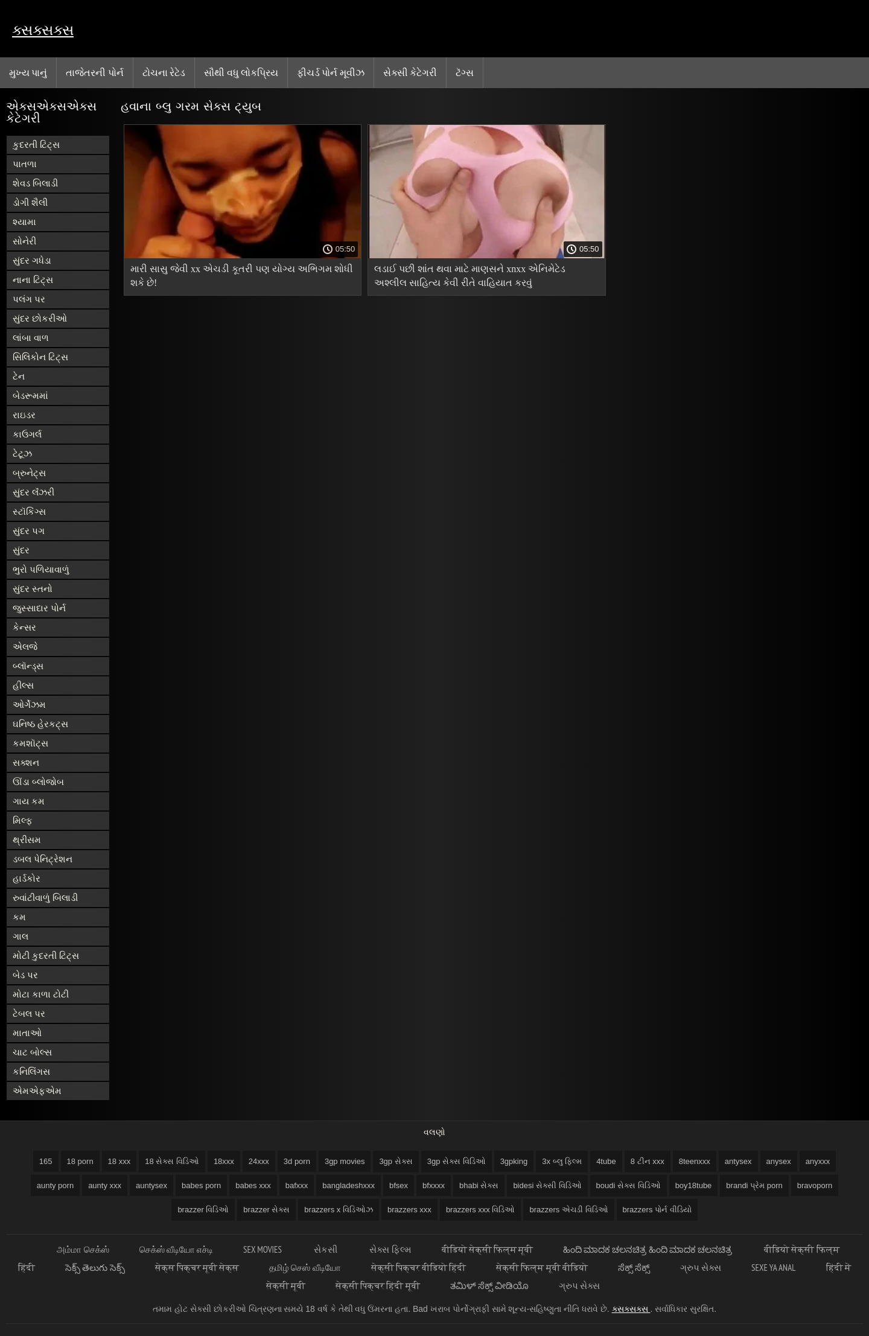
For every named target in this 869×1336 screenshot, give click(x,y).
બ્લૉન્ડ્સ (28, 666)
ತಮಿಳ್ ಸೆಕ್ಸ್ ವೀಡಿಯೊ (489, 1285)
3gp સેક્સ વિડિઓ (456, 1161)
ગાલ (20, 936)
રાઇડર (24, 415)
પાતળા (25, 164)
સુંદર (21, 550)
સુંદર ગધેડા (32, 260)
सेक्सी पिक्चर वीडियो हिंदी (418, 1267)
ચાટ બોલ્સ (32, 1052)
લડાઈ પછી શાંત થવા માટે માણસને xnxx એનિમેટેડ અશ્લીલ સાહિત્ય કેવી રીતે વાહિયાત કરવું (469, 276)
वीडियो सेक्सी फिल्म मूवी (487, 1249)
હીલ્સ (23, 685)
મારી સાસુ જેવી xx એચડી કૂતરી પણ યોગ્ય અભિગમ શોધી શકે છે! (241, 276)
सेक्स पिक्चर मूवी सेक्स (197, 1267)
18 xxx (119, 1161)
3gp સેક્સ (395, 1161)
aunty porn (55, 1185)
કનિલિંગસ (31, 1071)
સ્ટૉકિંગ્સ (29, 511)
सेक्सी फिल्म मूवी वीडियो (542, 1267)
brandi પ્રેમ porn (754, 1185)
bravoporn (815, 1185)
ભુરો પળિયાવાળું (41, 569)
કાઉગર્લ (27, 434)
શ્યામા (24, 222)
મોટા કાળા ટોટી (41, 994)
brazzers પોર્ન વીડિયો (657, 1209)
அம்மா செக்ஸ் (83, 1249)
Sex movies (263, 1249)
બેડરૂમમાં (30, 395)
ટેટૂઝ (22, 453)
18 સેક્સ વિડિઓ (172, 1161)
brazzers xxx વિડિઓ (480, 1209)
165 (46, 1161)
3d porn (297, 1161)
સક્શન (26, 762)
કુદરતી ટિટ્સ (36, 144)
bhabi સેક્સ (478, 1185)
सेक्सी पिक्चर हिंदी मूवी (378, 1285)
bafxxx (296, 1185)
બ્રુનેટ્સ (29, 473)
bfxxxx (433, 1185)
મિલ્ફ (23, 820)
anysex (778, 1161)
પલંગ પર (29, 299)
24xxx (259, 1161)
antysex (738, 1161)
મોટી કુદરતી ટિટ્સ (46, 955)
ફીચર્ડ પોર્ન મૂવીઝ (330, 72)
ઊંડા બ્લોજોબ (38, 782)
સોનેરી (24, 241)
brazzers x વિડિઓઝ (338, 1209)
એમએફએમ (37, 1091)
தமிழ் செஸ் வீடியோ (304, 1267)
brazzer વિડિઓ (203, 1209)
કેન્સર (24, 627)
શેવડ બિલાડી (35, 183)
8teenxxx (694, 1161)
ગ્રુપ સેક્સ (700, 1267)
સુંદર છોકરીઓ (40, 318)
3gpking (514, 1161)
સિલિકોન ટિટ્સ (40, 357)
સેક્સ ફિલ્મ (390, 1249)
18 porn (80, 1161)
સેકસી (326, 1249)
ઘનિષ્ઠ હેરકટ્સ (40, 724)
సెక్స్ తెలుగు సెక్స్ (94, 1267)
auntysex (151, 1185)
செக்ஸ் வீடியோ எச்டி (176, 1249)
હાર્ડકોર (26, 878)
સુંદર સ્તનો (33, 589)
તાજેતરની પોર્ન (94, 72)
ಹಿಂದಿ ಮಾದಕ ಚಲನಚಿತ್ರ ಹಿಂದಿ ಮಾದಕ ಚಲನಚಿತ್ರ (648, 1249)
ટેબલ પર (29, 1013)
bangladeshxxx (348, 1185)
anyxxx (818, 1161)
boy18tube (693, 1185)
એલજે (25, 646)
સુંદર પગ (29, 531)
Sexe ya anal (773, 1267)
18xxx (224, 1161)
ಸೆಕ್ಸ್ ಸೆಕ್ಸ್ (634, 1267)
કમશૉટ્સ (30, 743)
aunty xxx (104, 1185)
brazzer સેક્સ (266, 1209)
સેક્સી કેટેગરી (410, 72)
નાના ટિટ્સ (33, 280)
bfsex (398, 1185)
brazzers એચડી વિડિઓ (568, 1209)
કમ (19, 917)
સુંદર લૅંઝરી (33, 492)
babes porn (201, 1185)
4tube (606, 1161)
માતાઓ (27, 1033)
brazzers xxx (409, 1209)
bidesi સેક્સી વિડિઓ (547, 1185)
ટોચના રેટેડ (163, 72)
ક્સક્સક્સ (43, 30)
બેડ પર (25, 975)
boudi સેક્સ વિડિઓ (628, 1185)
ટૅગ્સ (465, 72)
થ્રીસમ (27, 840)
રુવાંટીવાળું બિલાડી (45, 897)
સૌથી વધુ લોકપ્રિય (241, 72)
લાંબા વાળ (31, 337)
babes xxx (253, 1185)
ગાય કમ (29, 801)
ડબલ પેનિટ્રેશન (42, 859)
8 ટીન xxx (647, 1161)
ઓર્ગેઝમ (29, 704)
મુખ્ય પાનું (28, 72)
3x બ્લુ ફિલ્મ (562, 1161)
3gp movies (344, 1161)
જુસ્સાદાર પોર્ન (39, 608)
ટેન (19, 376)
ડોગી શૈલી (30, 202)
